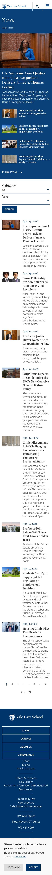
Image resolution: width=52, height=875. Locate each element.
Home (4, 28)
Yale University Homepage (26, 806)
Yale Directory (26, 802)
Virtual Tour (26, 755)
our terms (20, 856)
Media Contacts (26, 768)
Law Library (26, 781)
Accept (33, 867)
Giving (26, 730)
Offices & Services (26, 778)
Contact (26, 738)
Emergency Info (26, 798)
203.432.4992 (26, 827)
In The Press (9, 172)
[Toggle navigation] (47, 5)
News (11, 28)
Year (5, 196)
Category (9, 185)
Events (26, 764)
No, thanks (14, 867)
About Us (26, 747)
